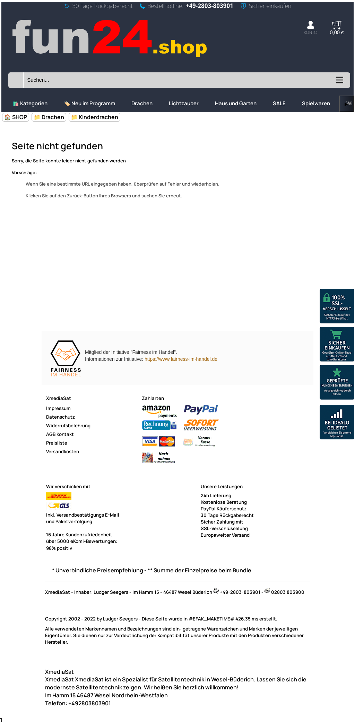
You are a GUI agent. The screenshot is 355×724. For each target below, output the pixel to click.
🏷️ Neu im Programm (89, 103)
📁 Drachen (49, 117)
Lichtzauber (184, 103)
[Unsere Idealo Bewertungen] (337, 423)
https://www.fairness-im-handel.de (181, 359)
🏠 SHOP (15, 117)
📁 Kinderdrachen (94, 117)
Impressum (58, 408)
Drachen (142, 103)
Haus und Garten (236, 103)
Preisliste (56, 443)
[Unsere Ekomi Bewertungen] (337, 383)
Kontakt (65, 434)
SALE (279, 103)
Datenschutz (60, 417)
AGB (50, 434)
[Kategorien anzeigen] (339, 82)
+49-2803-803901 (209, 6)
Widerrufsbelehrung (68, 425)
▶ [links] (346, 104)
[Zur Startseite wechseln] (110, 57)
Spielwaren (316, 103)
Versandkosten (62, 451)
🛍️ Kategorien (29, 103)
